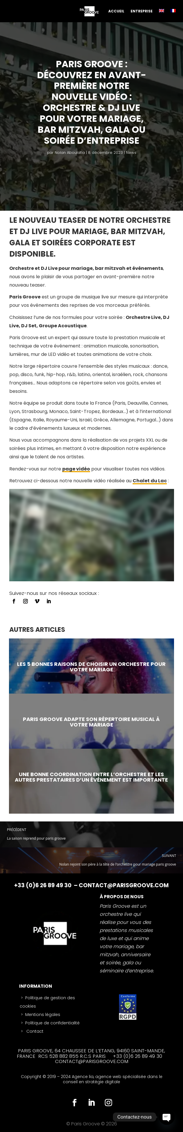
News (131, 152)
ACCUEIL (116, 11)
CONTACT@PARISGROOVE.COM (124, 885)
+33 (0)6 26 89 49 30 (43, 885)
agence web (108, 1076)
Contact (34, 1031)
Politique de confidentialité (52, 1023)
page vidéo (76, 469)
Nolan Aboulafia (70, 152)
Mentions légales (42, 1014)
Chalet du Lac (150, 480)
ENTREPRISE (142, 11)
